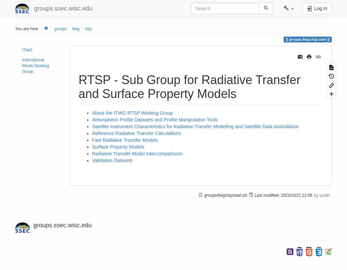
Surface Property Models (118, 147)
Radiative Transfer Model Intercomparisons (137, 153)
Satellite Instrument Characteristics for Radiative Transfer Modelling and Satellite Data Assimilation (195, 126)
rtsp (88, 28)
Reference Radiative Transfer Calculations (136, 133)
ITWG (27, 50)
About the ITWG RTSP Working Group (132, 113)
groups (60, 28)
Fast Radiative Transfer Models (125, 140)
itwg (75, 28)
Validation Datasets (112, 160)
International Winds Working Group (35, 66)
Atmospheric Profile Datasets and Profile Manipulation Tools (155, 119)
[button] (288, 8)
